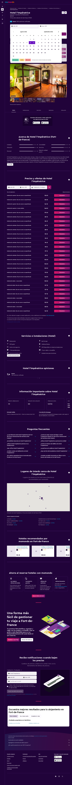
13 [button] (23, 46)
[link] (38, 596)
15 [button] (30, 46)
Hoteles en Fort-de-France (42, 8)
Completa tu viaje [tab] (35, 716)
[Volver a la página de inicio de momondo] (9, 2)
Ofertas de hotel (13, 8)
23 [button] (33, 49)
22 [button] (30, 49)
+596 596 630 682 (14, 19)
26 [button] (20, 52)
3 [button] (13, 42)
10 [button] (13, 46)
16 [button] (33, 46)
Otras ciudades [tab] (13, 716)
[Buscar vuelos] (2, 6)
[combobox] (23, 673)
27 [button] (23, 52)
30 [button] (33, 52)
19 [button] (20, 49)
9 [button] (33, 42)
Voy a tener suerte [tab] (24, 716)
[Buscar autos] (2, 12)
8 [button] (30, 42)
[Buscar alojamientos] (2, 9)
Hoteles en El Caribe (22, 8)
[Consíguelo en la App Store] (58, 760)
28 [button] (27, 52)
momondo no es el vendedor (39, 740)
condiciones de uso (29, 694)
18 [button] (16, 49)
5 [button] (20, 42)
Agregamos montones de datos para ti (39, 742)
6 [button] (23, 42)
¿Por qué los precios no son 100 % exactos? (39, 745)
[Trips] (2, 19)
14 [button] (26, 46)
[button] (2, 2)
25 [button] (16, 52)
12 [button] (20, 46)
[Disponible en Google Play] (36, 123)
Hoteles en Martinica (32, 8)
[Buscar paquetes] (2, 15)
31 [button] (13, 56)
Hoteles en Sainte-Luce (34, 723)
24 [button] (13, 52)
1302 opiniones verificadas (23, 21)
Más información (50, 315)
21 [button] (26, 49)
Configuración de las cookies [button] (13, 321)
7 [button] (38, 42)
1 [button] (30, 39)
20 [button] (23, 49)
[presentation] (45, 122)
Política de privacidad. (11, 695)
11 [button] (16, 46)
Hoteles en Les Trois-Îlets (14, 723)
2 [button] (33, 39)
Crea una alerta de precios (61, 586)
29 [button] (30, 52)
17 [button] (13, 49)
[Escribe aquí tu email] (23, 681)
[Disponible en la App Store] (45, 123)
